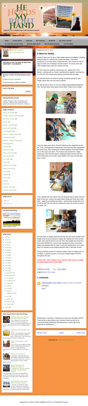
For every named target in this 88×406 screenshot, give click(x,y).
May (8, 291)
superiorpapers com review (51, 283)
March (9, 299)
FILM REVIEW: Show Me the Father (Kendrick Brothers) (19, 382)
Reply (44, 288)
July (8, 286)
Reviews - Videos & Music (10, 134)
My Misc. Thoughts (8, 125)
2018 (6, 250)
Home (7, 40)
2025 (6, 237)
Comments (8, 203)
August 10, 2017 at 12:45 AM (71, 283)
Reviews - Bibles (8, 187)
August (9, 283)
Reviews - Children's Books (11, 140)
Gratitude (6, 174)
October (9, 278)
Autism (5, 162)
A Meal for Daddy (11, 293)
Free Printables (68, 44)
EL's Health (6, 159)
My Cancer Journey (65, 40)
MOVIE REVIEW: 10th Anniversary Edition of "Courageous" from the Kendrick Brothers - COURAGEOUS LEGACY (20, 368)
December (10, 273)
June (8, 288)
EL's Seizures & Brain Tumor (14, 44)
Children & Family (8, 165)
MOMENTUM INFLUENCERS (12, 79)
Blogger (65, 402)
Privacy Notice (17, 40)
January (9, 304)
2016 (6, 255)
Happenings (6, 143)
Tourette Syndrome (8, 190)
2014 (6, 260)
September (10, 280)
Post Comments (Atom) (66, 340)
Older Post (80, 333)
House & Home (7, 168)
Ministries (6, 146)
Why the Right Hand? (34, 44)
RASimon (50, 402)
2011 (6, 268)
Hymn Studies (7, 156)
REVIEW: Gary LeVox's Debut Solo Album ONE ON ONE (20, 317)
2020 (6, 245)
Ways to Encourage (48, 272)
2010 (6, 270)
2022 (6, 240)
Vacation (5, 177)
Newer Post (41, 333)
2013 (6, 263)
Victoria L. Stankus (17, 50)
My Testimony (40, 40)
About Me (29, 40)
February (9, 301)
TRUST (5, 122)
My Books (52, 40)
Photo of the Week (8, 153)
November (10, 275)
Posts (6, 200)
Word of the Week (8, 128)
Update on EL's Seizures (18, 354)
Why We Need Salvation (52, 44)
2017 (6, 252)
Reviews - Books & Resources (12, 115)
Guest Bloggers (7, 131)
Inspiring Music (7, 137)
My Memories (7, 150)
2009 (6, 307)
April (8, 296)
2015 (6, 258)
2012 (6, 265)
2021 (6, 242)
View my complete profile (16, 52)
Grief (4, 181)
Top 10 (5, 171)
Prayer (5, 184)
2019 (6, 247)
